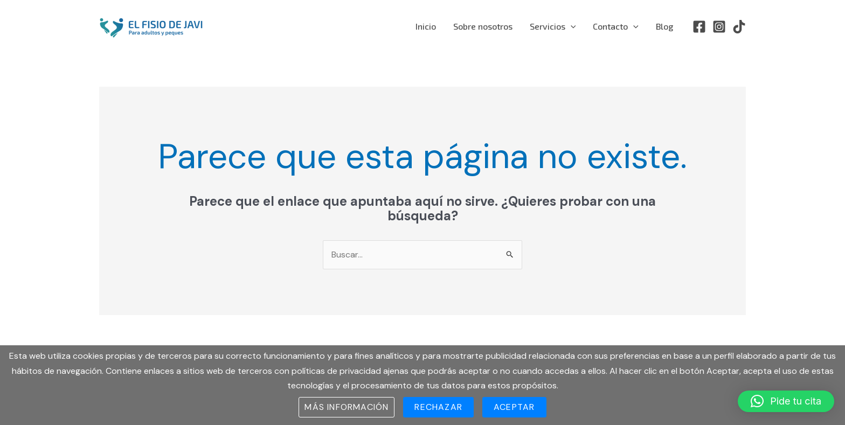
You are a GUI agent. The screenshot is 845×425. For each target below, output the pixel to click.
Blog (664, 26)
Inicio (425, 26)
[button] (786, 401)
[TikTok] (739, 26)
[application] (570, 26)
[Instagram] (719, 26)
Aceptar (514, 407)
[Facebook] (699, 26)
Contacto (616, 26)
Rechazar (438, 407)
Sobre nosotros (482, 26)
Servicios (553, 26)
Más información (346, 407)
